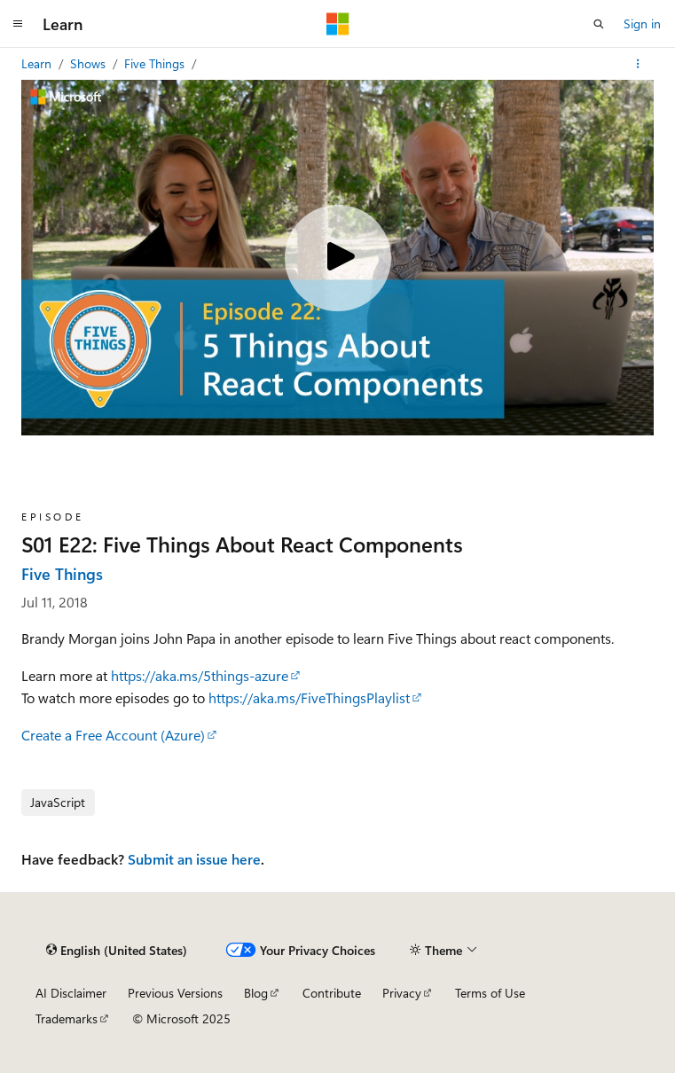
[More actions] (638, 64)
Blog (256, 992)
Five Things (156, 63)
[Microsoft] (337, 23)
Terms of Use (490, 992)
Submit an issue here (194, 859)
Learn (38, 63)
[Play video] (338, 258)
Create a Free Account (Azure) (113, 734)
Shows (89, 63)
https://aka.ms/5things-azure (199, 675)
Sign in (642, 23)
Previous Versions (175, 992)
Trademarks (66, 1018)
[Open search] (598, 24)
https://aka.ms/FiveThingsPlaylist (309, 697)
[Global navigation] (17, 24)
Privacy (401, 992)
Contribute (331, 992)
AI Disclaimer (70, 992)
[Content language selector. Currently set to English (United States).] (116, 950)
